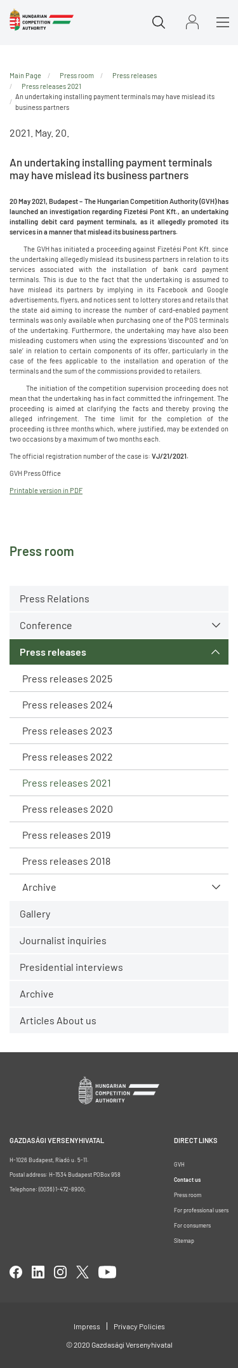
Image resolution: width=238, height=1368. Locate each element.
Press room (77, 75)
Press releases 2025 (67, 678)
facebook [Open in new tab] (16, 1272)
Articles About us (58, 1020)
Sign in (192, 22)
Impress (87, 1326)
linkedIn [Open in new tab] (38, 1272)
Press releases (53, 652)
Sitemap (184, 1240)
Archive (39, 887)
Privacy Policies (139, 1326)
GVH (179, 1164)
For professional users (201, 1210)
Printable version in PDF (46, 490)
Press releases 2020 (67, 809)
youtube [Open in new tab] (107, 1272)
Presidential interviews (71, 967)
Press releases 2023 (67, 730)
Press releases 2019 (66, 835)
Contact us (187, 1179)
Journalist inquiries (63, 940)
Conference (46, 625)
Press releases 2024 (67, 704)
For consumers (192, 1225)
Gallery (35, 913)
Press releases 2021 (66, 782)
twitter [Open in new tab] (82, 1272)
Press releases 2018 (66, 861)
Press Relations (54, 598)
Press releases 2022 (67, 756)
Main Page (25, 75)
